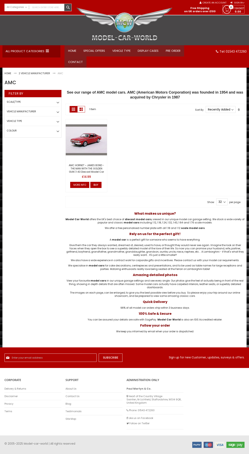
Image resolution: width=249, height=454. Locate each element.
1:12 (154, 224)
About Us (71, 388)
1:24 (164, 224)
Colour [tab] (12, 132)
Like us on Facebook (140, 418)
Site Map (71, 419)
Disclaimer (11, 396)
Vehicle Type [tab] (14, 123)
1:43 (175, 224)
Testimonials (74, 411)
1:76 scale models (201, 224)
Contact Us (73, 396)
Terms (8, 411)
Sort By (199, 111)
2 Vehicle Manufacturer (35, 75)
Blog (68, 403)
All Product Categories (24, 51)
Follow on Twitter (138, 423)
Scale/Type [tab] (14, 104)
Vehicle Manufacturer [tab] (21, 113)
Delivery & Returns (15, 388)
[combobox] (38, 7)
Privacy (8, 403)
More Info (79, 187)
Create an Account (214, 2)
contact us (189, 262)
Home (8, 75)
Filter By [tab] (16, 95)
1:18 (159, 224)
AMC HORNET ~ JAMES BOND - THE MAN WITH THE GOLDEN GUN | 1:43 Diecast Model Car (86, 171)
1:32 (170, 224)
